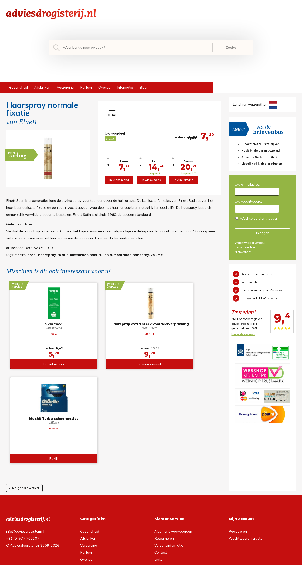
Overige (104, 87)
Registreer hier (245, 247)
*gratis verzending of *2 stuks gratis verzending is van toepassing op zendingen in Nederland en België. (151, 560)
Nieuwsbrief (243, 252)
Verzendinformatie (168, 487)
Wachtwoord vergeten (251, 243)
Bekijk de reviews (243, 334)
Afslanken (42, 87)
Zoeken (232, 47)
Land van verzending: (255, 104)
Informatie (125, 87)
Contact (160, 494)
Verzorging (65, 87)
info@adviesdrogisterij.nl (25, 473)
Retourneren (164, 480)
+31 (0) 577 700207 (22, 480)
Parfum (86, 87)
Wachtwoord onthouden (259, 218)
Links (158, 501)
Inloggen (262, 233)
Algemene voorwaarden (173, 473)
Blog (143, 87)
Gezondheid (18, 87)
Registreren (238, 473)
